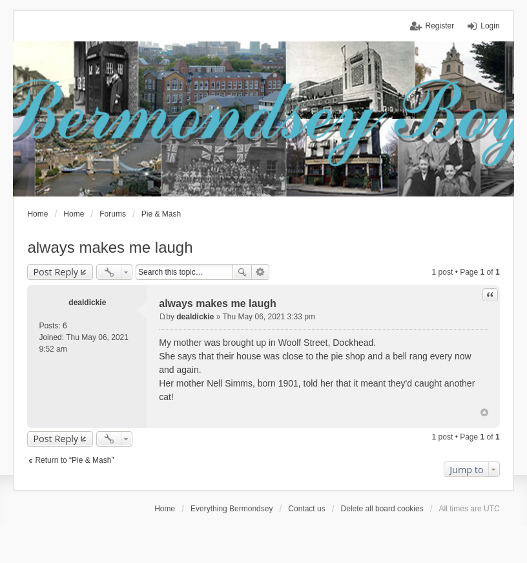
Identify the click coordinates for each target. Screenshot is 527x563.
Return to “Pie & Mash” (74, 460)
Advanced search (260, 272)
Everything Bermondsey (232, 508)
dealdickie (87, 302)
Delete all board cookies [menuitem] (382, 508)
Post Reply (55, 272)
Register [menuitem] (440, 25)
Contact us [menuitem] (306, 508)
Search (242, 272)
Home (164, 508)
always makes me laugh (109, 247)
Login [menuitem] (489, 25)
